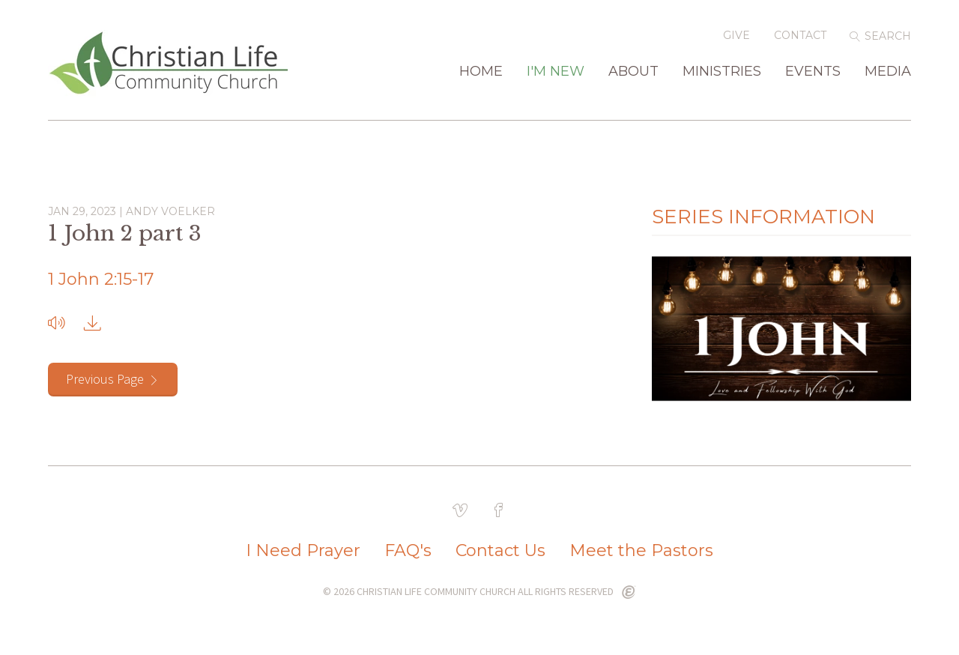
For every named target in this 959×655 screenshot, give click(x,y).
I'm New (555, 71)
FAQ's (408, 551)
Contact (800, 35)
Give (736, 35)
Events (813, 71)
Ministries (722, 71)
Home (481, 71)
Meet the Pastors (641, 551)
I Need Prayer (303, 551)
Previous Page (105, 378)
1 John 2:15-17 (101, 279)
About (633, 71)
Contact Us (500, 551)
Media (888, 71)
